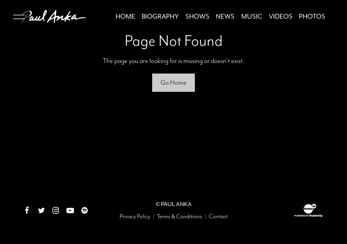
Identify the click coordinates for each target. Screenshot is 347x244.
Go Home (173, 82)
